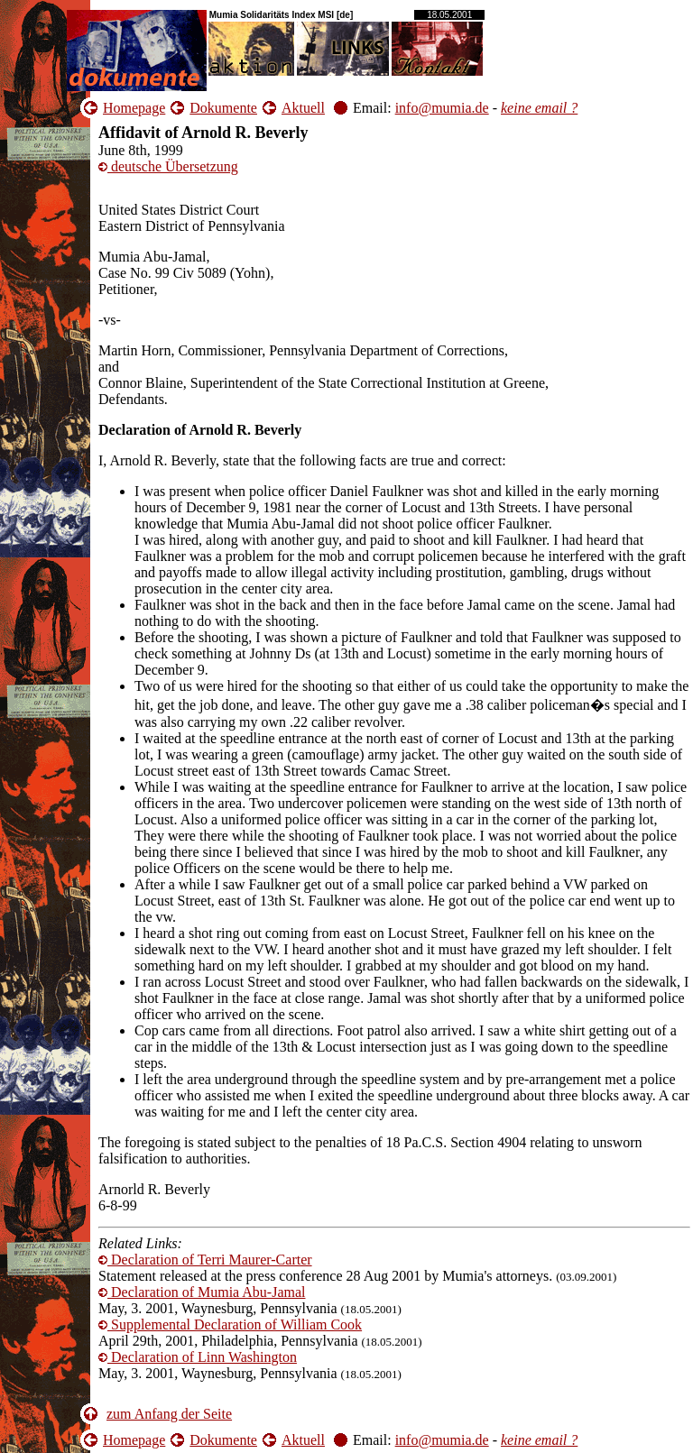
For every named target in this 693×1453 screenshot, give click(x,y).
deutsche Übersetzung (168, 166)
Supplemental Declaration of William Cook (230, 1324)
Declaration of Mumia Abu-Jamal (202, 1292)
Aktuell (303, 107)
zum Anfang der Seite (169, 1413)
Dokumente (223, 107)
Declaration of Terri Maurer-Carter (205, 1259)
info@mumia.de (442, 107)
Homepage (134, 107)
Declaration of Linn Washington (197, 1357)
